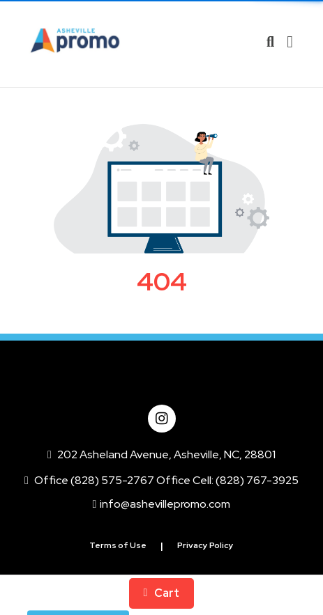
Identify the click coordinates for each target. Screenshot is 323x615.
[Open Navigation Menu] (289, 42)
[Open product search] (270, 42)
